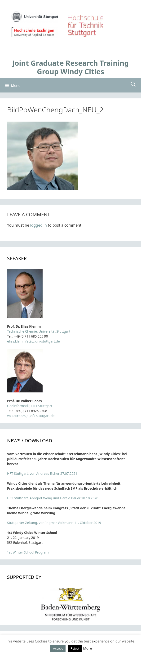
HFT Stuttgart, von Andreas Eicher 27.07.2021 (42, 473)
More (87, 648)
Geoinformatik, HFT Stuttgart (29, 406)
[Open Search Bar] (133, 84)
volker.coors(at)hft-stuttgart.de (30, 415)
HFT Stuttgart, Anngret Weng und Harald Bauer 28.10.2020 (52, 498)
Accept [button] (58, 648)
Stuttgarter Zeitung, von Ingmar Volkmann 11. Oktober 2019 (54, 522)
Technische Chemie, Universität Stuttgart (38, 331)
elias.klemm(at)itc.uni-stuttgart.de (33, 341)
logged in (38, 225)
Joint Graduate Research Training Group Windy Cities (70, 67)
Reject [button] (74, 648)
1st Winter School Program (28, 552)
